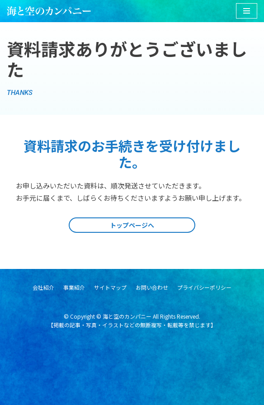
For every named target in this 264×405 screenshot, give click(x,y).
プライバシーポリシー (204, 287)
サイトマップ (110, 287)
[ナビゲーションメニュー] (246, 11)
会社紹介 (43, 287)
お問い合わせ (152, 287)
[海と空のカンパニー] (49, 11)
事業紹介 (74, 287)
